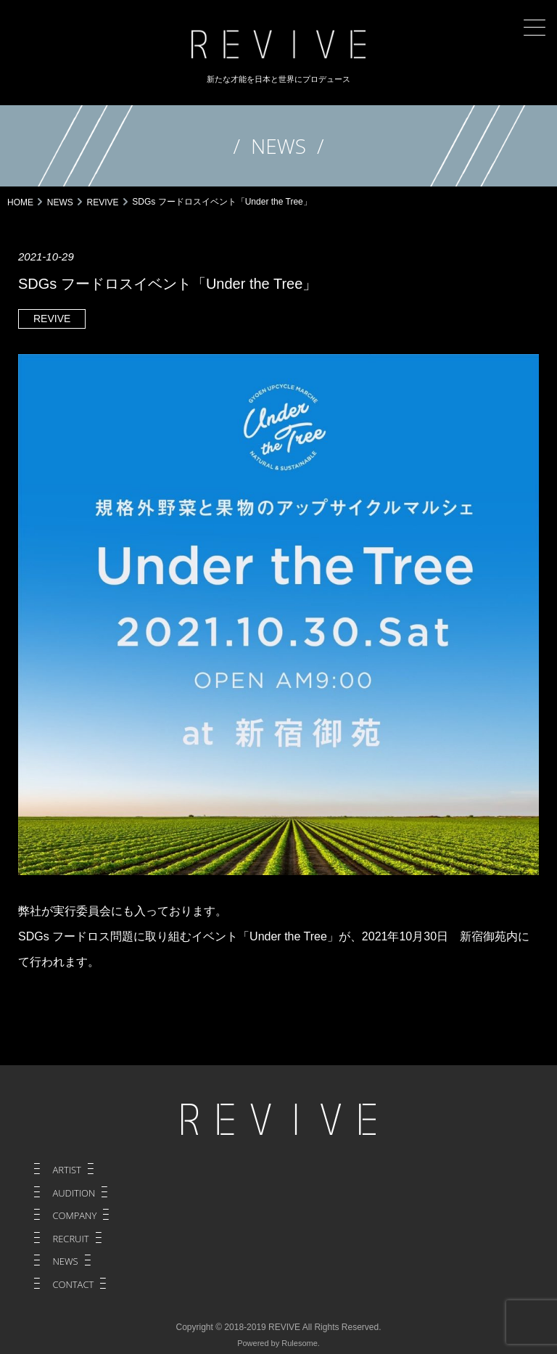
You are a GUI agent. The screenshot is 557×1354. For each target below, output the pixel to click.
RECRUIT (70, 1238)
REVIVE (51, 318)
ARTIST (66, 1169)
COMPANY (74, 1215)
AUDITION (73, 1192)
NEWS (65, 1261)
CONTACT (73, 1284)
